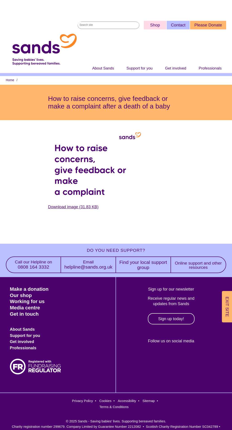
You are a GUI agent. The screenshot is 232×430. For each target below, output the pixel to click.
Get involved (175, 68)
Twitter (150, 356)
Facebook (130, 356)
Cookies (105, 401)
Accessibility (127, 401)
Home (10, 80)
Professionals (210, 68)
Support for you (140, 68)
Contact (178, 25)
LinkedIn (188, 356)
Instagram (169, 356)
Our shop (21, 295)
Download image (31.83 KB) (73, 207)
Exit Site (227, 307)
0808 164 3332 (34, 265)
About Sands (103, 68)
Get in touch (24, 314)
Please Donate (208, 25)
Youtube (208, 356)
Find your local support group (143, 265)
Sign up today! (171, 319)
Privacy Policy (82, 401)
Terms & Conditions (114, 407)
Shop (155, 25)
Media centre (25, 308)
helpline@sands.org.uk (88, 265)
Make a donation (29, 289)
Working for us (27, 301)
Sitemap (148, 401)
